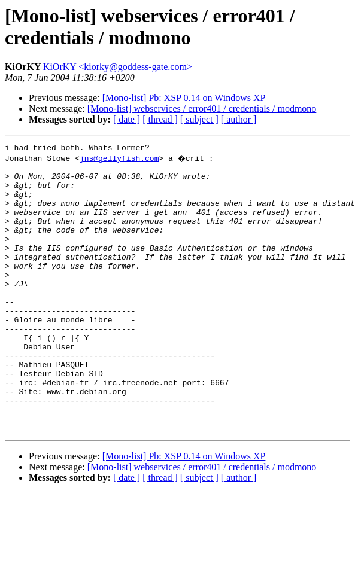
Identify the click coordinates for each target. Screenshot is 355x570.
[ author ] (239, 119)
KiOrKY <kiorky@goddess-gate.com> (117, 67)
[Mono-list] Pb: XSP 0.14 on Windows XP (184, 98)
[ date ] (126, 119)
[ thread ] (160, 119)
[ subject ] (199, 119)
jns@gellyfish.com (119, 159)
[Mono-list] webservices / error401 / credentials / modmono (202, 108)
